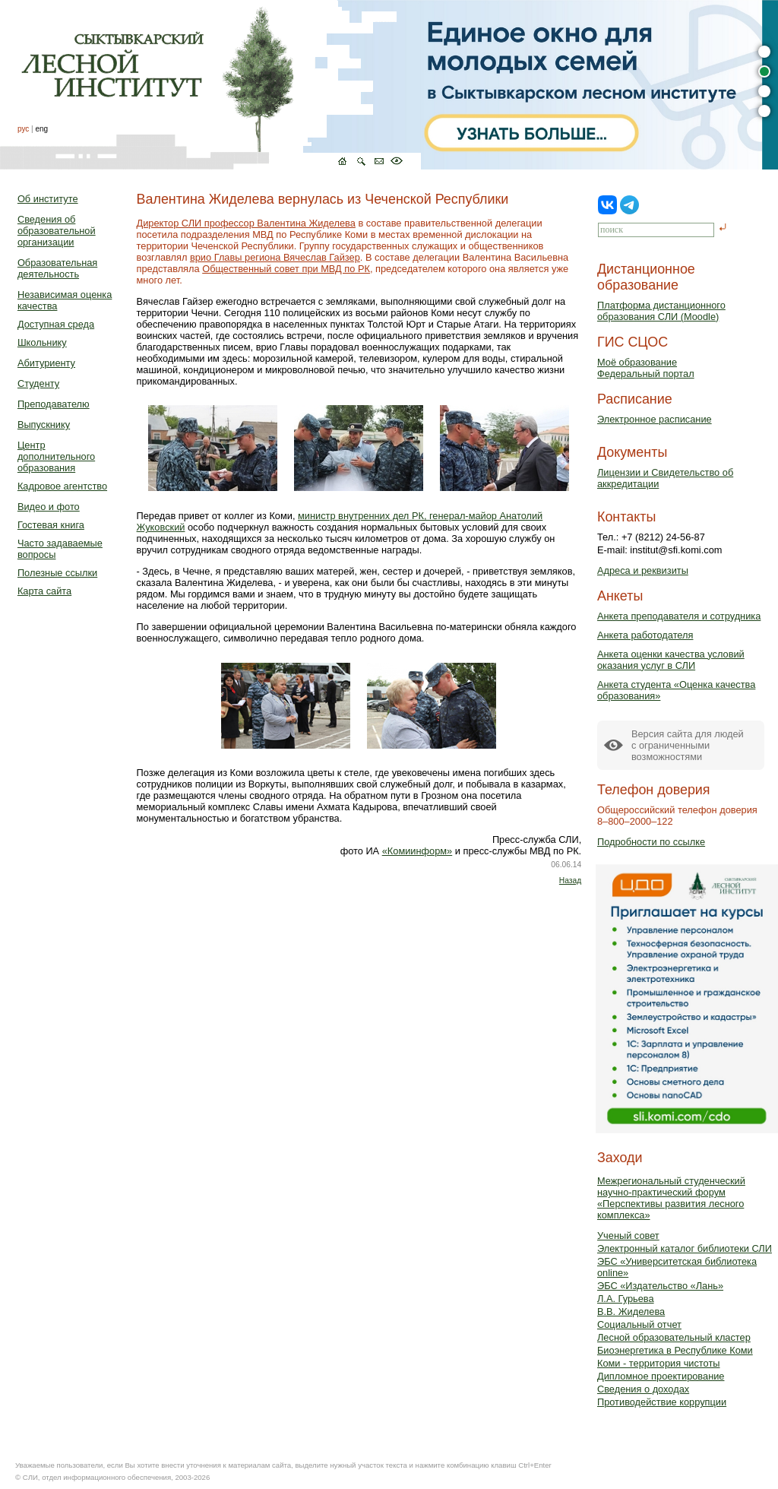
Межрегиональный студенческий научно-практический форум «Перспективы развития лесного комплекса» (671, 1198)
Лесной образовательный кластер (674, 1337)
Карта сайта (44, 591)
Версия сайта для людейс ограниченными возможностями (687, 745)
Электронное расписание (654, 419)
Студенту (38, 383)
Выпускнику (43, 424)
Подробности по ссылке (651, 841)
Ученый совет (628, 1235)
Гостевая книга (50, 525)
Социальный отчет (639, 1324)
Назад (570, 880)
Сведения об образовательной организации (56, 231)
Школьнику (42, 342)
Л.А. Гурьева (625, 1298)
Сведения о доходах (643, 1389)
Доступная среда (55, 324)
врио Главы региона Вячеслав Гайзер (275, 257)
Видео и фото (48, 506)
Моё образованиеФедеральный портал (645, 367)
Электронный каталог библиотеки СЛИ (684, 1248)
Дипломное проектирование (661, 1376)
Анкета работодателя (645, 635)
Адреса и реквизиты (642, 570)
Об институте (47, 198)
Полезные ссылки (57, 572)
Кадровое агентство (62, 486)
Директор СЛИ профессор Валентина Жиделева (246, 223)
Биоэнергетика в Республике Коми (675, 1350)
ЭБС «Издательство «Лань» (660, 1285)
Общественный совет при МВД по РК (286, 268)
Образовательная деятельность (57, 268)
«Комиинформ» (417, 851)
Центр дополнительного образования (56, 456)
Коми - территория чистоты (658, 1363)
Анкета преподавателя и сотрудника (679, 616)
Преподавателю (53, 404)
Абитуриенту (46, 363)
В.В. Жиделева (631, 1311)
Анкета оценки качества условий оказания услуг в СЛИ (671, 659)
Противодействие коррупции (661, 1402)
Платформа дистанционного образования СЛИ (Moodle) (661, 310)
